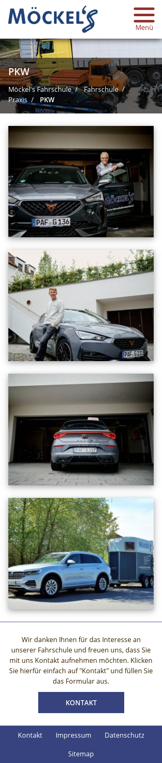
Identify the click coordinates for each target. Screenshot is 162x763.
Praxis (17, 99)
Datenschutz (124, 735)
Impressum (73, 735)
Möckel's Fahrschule (39, 89)
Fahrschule (101, 89)
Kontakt (81, 702)
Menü (144, 19)
